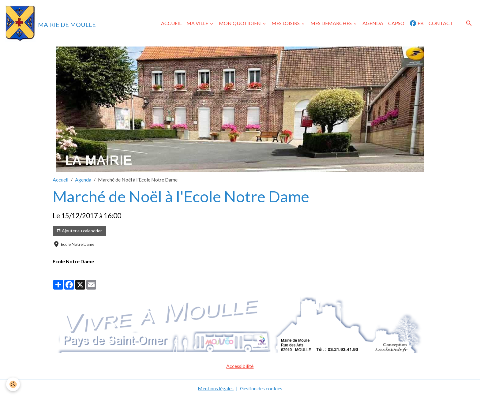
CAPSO (396, 23)
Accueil (60, 179)
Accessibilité (239, 366)
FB (416, 23)
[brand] (50, 23)
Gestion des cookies (261, 388)
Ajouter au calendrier (79, 231)
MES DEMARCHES (331, 23)
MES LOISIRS (286, 23)
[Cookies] (13, 384)
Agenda (83, 179)
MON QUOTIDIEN (240, 23)
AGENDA (372, 23)
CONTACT (441, 23)
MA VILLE (197, 23)
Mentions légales (216, 388)
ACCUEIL (171, 23)
